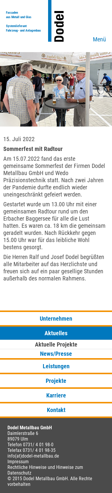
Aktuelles (56, 333)
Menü (99, 39)
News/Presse (56, 353)
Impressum (18, 461)
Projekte (56, 380)
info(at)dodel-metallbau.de (33, 456)
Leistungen (56, 366)
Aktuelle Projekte (56, 344)
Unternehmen (56, 318)
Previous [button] (10, 92)
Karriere (56, 395)
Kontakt (56, 410)
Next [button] (102, 92)
